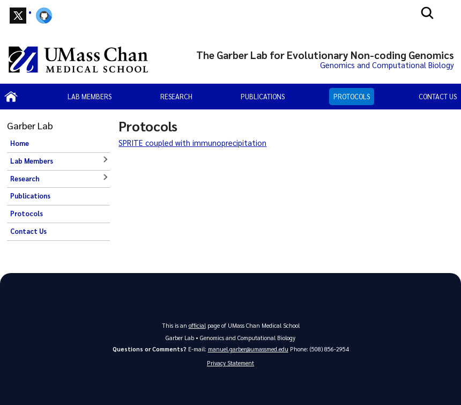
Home (19, 143)
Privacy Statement (230, 363)
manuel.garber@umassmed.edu (248, 349)
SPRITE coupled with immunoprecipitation (192, 143)
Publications (263, 96)
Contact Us (438, 96)
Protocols (351, 96)
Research (176, 96)
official (197, 325)
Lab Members (89, 96)
